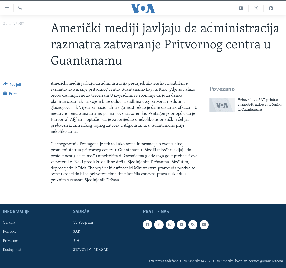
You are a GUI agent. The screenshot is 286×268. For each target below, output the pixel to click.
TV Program (83, 223)
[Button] (12, 85)
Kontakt (9, 232)
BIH (76, 241)
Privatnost (11, 241)
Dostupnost (12, 250)
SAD (76, 232)
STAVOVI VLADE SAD (90, 250)
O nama (9, 223)
